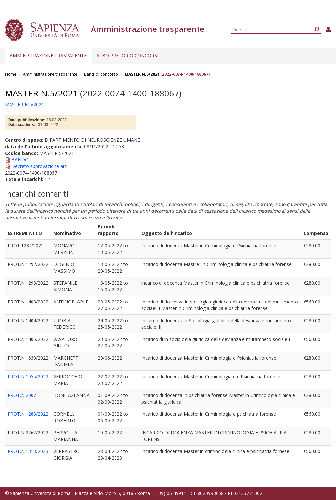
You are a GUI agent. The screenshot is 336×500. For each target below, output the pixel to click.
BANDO (20, 159)
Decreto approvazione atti (39, 166)
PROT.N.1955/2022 (28, 376)
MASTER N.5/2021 (142, 74)
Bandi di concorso (101, 74)
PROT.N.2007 (22, 395)
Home (10, 74)
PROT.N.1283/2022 (28, 414)
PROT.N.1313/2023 (28, 451)
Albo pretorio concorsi (127, 55)
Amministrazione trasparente (48, 55)
